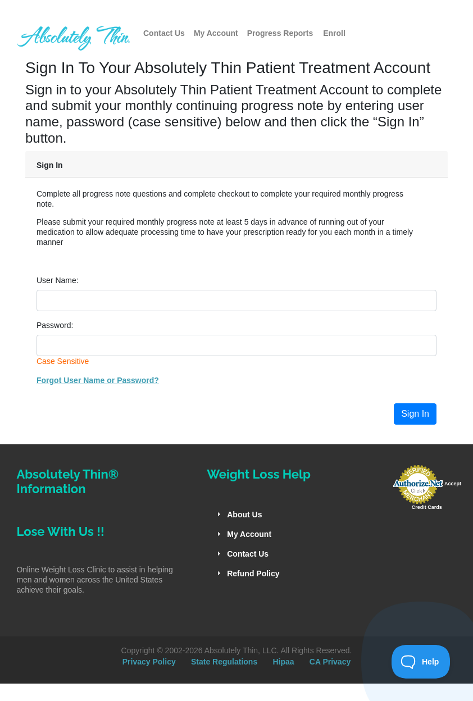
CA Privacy (330, 661)
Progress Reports (280, 33)
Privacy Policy (149, 661)
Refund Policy (253, 573)
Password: (55, 325)
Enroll (334, 33)
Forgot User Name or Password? (98, 380)
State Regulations (224, 661)
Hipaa (283, 661)
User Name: (58, 280)
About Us (244, 514)
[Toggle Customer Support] (421, 662)
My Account (216, 33)
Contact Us (164, 33)
